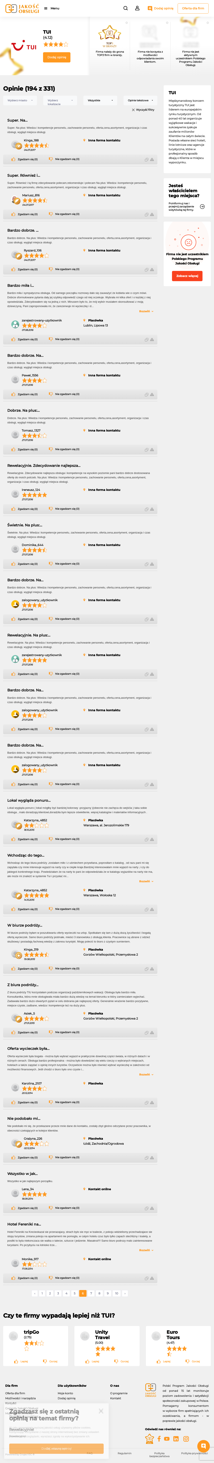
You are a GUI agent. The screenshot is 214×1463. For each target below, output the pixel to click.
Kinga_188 (31, 140)
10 (116, 1293)
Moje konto (65, 1393)
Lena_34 (28, 1189)
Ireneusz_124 (31, 490)
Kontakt (115, 1398)
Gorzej (53, 1361)
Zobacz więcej (187, 276)
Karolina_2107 (32, 1083)
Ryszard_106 (33, 250)
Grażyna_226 (33, 1138)
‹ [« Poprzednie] (34, 1293)
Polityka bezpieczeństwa (159, 1455)
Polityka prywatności (194, 1453)
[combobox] (20, 100)
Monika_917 (30, 1259)
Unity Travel (102, 1334)
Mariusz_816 (31, 195)
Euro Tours (173, 1334)
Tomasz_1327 (31, 430)
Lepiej (24, 1361)
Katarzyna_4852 (35, 820)
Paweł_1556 (30, 375)
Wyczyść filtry (145, 110)
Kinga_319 (31, 949)
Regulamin (124, 1453)
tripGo (31, 1332)
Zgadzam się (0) (28, 159)
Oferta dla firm (193, 8)
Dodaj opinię (163, 8)
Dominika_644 (32, 545)
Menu (55, 8)
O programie (118, 1393)
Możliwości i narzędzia (20, 1398)
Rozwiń (144, 311)
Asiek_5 (29, 1013)
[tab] (28, 1385)
